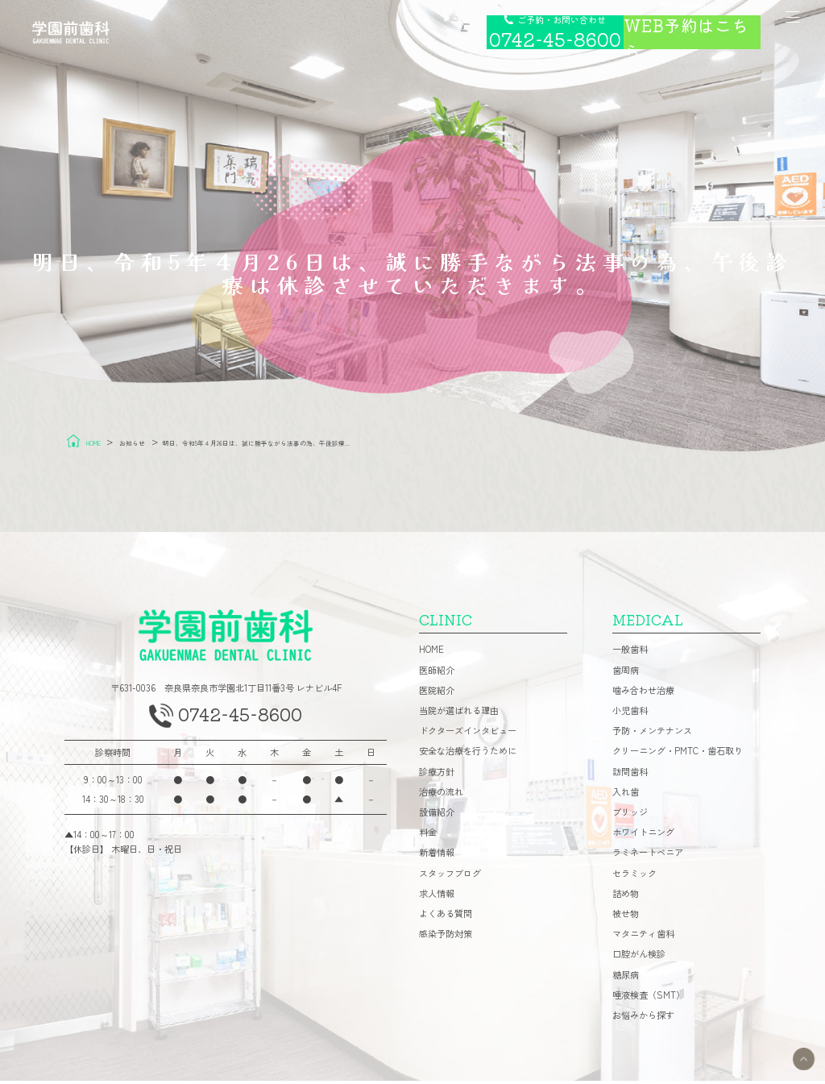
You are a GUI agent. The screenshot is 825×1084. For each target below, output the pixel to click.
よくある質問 (445, 916)
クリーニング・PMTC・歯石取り (677, 754)
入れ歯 (625, 795)
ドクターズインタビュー (467, 733)
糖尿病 (625, 978)
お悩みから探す (643, 1018)
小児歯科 (630, 713)
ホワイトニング (643, 835)
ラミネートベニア (647, 856)
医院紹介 (436, 693)
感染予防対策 (445, 936)
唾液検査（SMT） (648, 998)
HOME (431, 653)
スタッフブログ (450, 876)
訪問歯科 (630, 774)
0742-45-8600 (242, 721)
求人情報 (436, 896)
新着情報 (436, 856)
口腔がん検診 (638, 957)
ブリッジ (630, 815)
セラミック (634, 876)
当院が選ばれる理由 (459, 713)
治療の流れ (441, 795)
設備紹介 (436, 815)
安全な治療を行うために (467, 754)
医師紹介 (436, 673)
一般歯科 (630, 653)
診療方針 (436, 774)
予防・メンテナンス (652, 733)
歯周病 (625, 673)
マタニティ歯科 (643, 936)
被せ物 (625, 916)
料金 (428, 835)
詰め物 (625, 896)
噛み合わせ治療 (643, 693)
